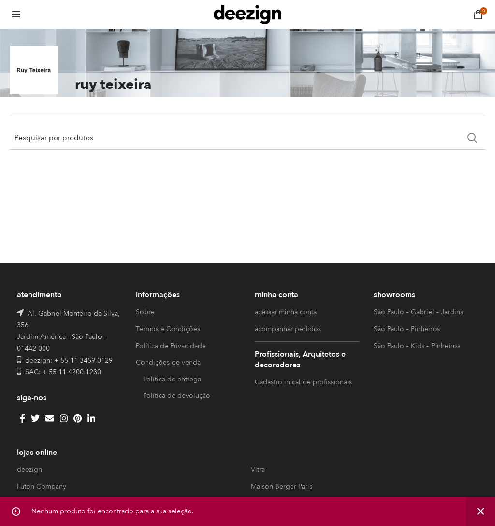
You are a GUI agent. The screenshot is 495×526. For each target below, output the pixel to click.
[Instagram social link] (64, 418)
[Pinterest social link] (78, 418)
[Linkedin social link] (91, 418)
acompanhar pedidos (288, 329)
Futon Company (41, 486)
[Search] (247, 138)
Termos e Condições (168, 329)
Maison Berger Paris (281, 486)
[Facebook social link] (22, 418)
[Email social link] (50, 418)
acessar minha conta (286, 312)
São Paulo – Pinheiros (407, 329)
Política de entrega (172, 379)
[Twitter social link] (35, 418)
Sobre (145, 312)
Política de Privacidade (171, 346)
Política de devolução (176, 395)
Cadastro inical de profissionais (303, 382)
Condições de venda (168, 362)
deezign (29, 469)
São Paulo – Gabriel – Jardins (418, 312)
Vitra (258, 469)
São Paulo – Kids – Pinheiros (417, 346)
